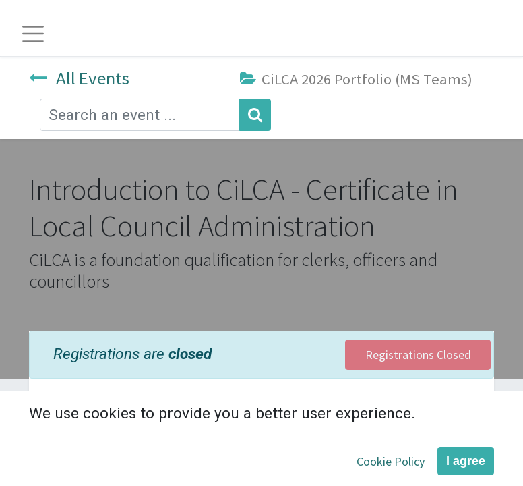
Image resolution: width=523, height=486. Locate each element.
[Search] (255, 115)
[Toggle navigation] (33, 34)
